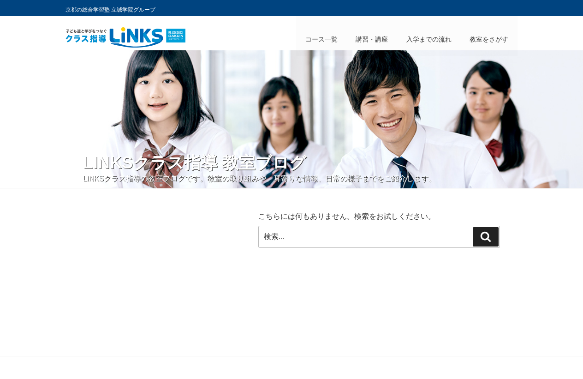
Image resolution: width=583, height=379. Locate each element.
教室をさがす (489, 39)
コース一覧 (320, 39)
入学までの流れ (428, 39)
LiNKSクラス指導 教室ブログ (194, 162)
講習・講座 (371, 39)
